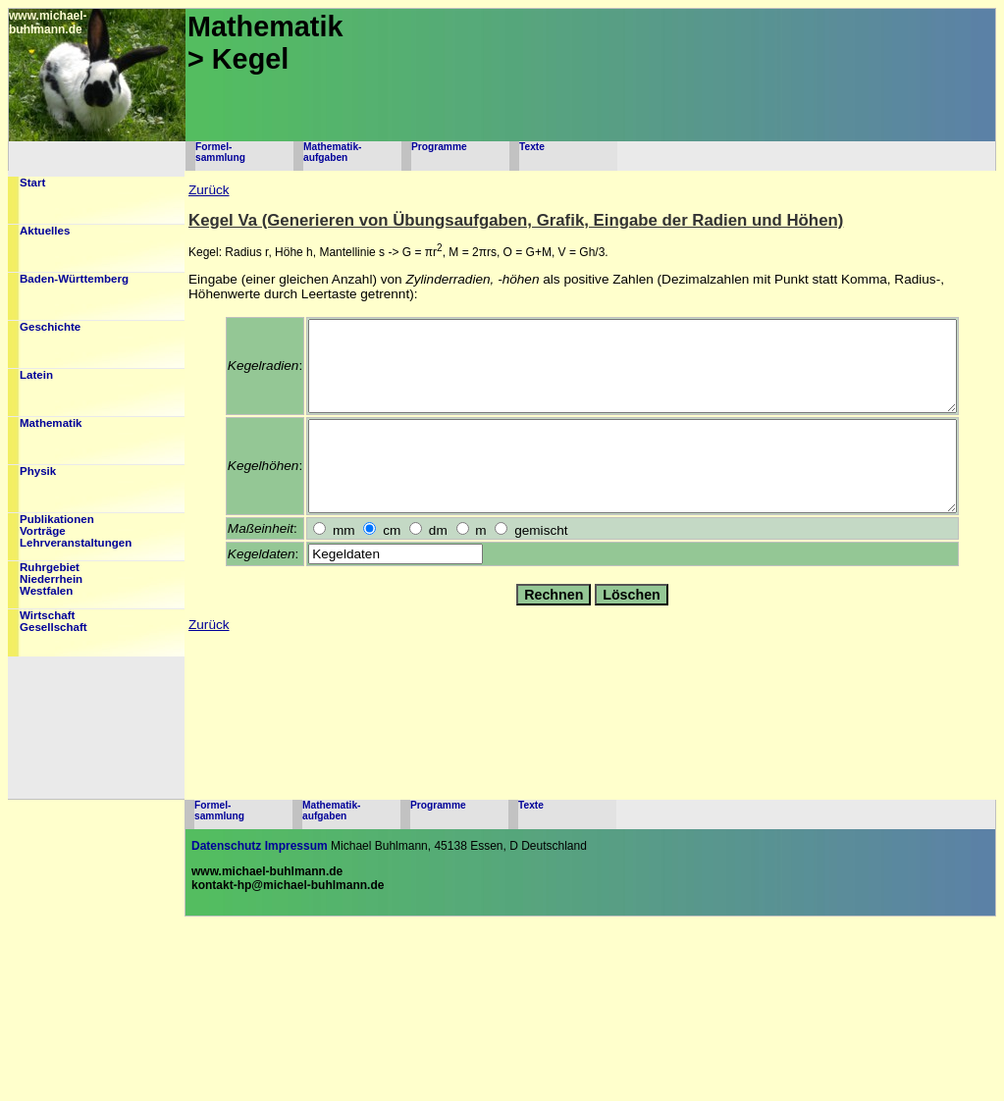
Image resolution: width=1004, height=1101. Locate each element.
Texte (532, 146)
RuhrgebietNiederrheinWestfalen (51, 579)
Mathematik (51, 423)
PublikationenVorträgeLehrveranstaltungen (76, 531)
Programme (439, 146)
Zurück (209, 190)
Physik (38, 471)
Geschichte (50, 327)
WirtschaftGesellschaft (53, 621)
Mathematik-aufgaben (332, 152)
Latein (36, 375)
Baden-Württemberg (74, 279)
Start (32, 182)
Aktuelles (45, 230)
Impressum (296, 846)
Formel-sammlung (220, 152)
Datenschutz (226, 846)
